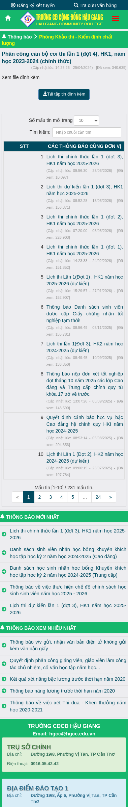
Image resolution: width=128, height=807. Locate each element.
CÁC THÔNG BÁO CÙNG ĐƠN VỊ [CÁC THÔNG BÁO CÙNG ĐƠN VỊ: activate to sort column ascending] (70, 146)
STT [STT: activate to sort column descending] (9, 146)
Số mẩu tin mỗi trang (64, 120)
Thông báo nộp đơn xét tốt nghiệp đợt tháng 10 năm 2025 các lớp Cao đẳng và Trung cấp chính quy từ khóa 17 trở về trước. (70, 326)
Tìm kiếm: (64, 132)
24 (98, 409)
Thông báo (20, 37)
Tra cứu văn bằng (95, 5)
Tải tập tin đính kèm (64, 94)
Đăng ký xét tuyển (33, 5)
